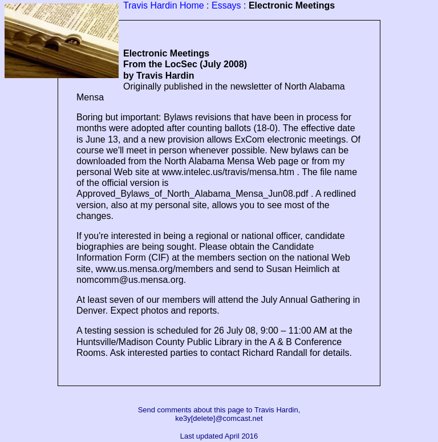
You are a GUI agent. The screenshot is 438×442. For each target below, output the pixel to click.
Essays (226, 5)
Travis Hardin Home (163, 5)
